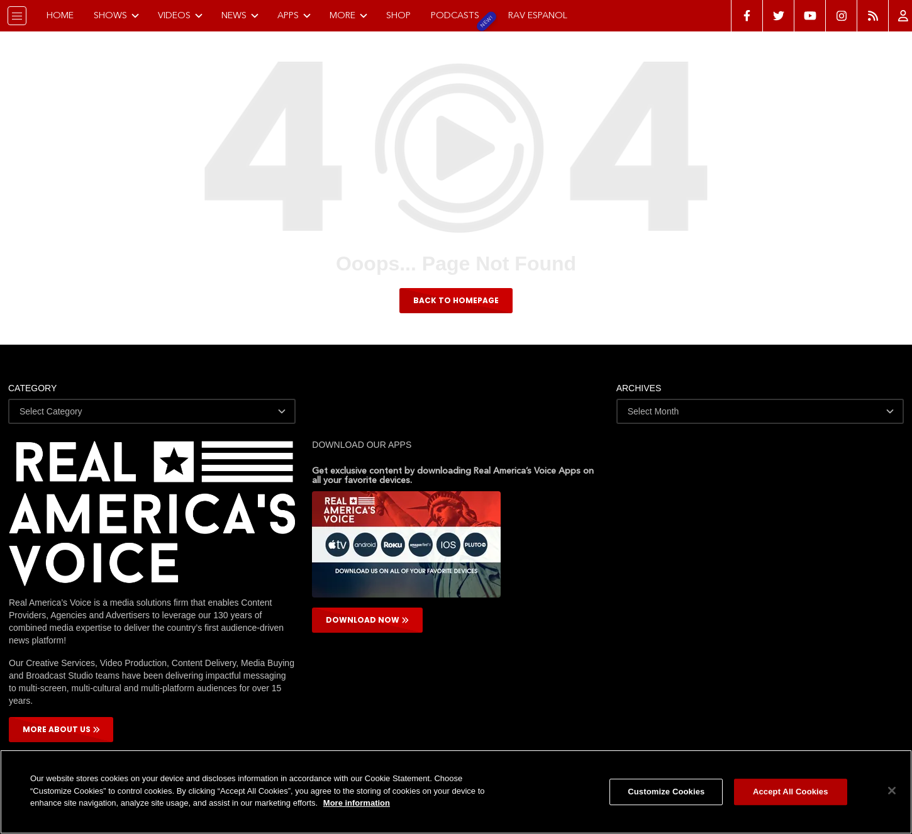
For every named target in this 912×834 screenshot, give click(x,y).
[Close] (892, 790)
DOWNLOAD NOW (367, 620)
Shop (398, 15)
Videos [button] (180, 15)
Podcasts (455, 15)
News (240, 15)
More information (356, 803)
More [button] (349, 15)
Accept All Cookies (790, 791)
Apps (294, 15)
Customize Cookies (666, 791)
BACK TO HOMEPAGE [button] (456, 300)
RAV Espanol (537, 15)
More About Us (61, 730)
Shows (117, 15)
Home (60, 15)
